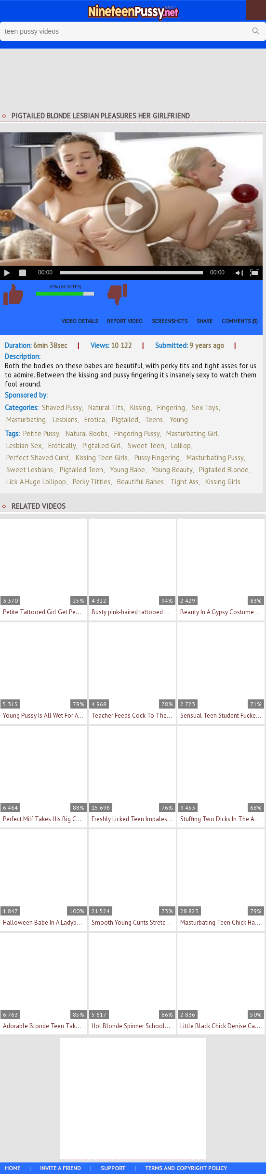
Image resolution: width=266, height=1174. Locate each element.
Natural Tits (105, 407)
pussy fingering (157, 457)
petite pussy (41, 433)
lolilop (181, 445)
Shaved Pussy (61, 407)
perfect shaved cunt (37, 457)
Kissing (140, 407)
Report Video (125, 321)
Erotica (94, 419)
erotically (62, 445)
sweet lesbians (29, 469)
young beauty (172, 469)
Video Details (80, 321)
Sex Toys (205, 407)
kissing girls (222, 481)
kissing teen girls (102, 457)
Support (113, 1168)
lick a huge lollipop (36, 481)
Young (179, 419)
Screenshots (169, 321)
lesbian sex (23, 445)
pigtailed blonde (224, 469)
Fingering (171, 407)
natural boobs (86, 433)
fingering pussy (137, 433)
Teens (154, 419)
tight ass (185, 481)
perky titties (91, 481)
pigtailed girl (101, 445)
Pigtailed (125, 419)
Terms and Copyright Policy (186, 1168)
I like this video (13, 295)
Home (12, 1168)
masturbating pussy (214, 457)
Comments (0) (240, 321)
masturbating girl (192, 433)
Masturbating (26, 419)
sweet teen (146, 445)
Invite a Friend (60, 1168)
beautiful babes (140, 481)
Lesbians (65, 419)
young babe (127, 469)
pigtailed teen (81, 469)
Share (205, 321)
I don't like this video (117, 295)
